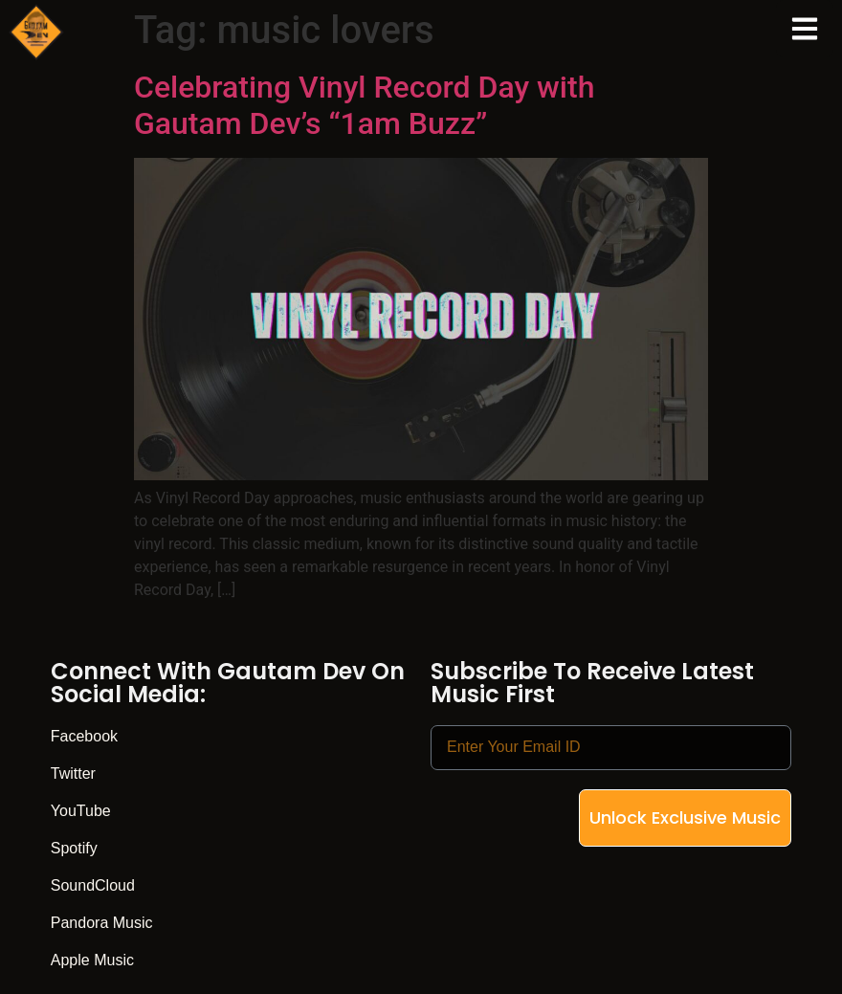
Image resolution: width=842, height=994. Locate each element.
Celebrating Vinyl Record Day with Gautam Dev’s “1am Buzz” (364, 105)
